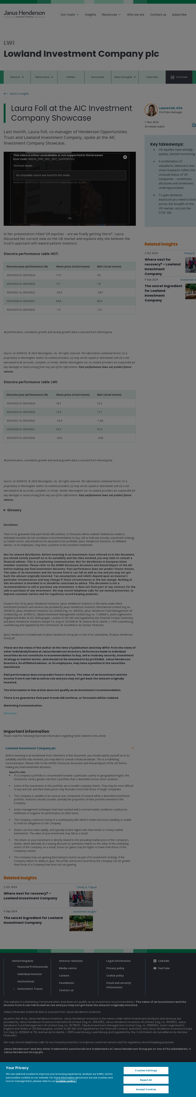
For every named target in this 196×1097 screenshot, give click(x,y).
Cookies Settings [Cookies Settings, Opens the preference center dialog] (146, 1070)
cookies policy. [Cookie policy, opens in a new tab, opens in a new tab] (66, 1081)
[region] (98, 1079)
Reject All (146, 1080)
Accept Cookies (146, 1089)
